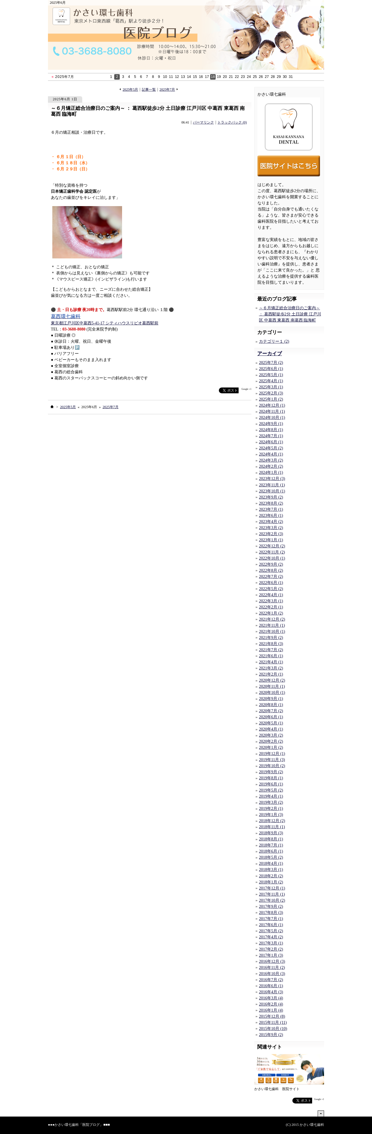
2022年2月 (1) (271, 607)
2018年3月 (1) (271, 869)
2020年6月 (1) (271, 717)
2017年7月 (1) (271, 919)
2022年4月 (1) (271, 595)
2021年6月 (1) (271, 656)
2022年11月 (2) (272, 552)
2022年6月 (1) (271, 583)
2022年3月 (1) (271, 601)
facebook (207, 390)
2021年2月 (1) (271, 674)
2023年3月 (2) (271, 528)
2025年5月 (130, 90)
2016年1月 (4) (271, 1010)
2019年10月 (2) (272, 766)
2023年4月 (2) (271, 521)
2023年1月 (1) (271, 540)
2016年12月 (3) (272, 961)
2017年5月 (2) (271, 931)
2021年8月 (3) (271, 644)
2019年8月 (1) (271, 778)
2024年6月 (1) (271, 442)
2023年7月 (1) (271, 509)
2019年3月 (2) (271, 802)
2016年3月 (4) (271, 998)
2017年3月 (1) (271, 943)
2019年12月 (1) (272, 753)
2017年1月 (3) (271, 955)
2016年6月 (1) (271, 986)
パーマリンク (203, 122)
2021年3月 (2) (271, 668)
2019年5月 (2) (271, 790)
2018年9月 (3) (271, 833)
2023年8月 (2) (271, 503)
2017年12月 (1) (272, 888)
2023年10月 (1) (272, 491)
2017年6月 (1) (271, 925)
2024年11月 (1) (272, 411)
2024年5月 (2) (271, 448)
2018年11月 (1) (272, 827)
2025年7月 (167, 90)
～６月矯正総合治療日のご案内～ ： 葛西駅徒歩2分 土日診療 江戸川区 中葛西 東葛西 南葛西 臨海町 (148, 111)
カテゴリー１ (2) (274, 341)
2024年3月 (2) (271, 460)
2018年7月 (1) (271, 845)
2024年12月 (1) (272, 405)
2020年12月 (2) (272, 680)
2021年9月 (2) (271, 637)
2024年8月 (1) (271, 430)
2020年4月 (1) (271, 729)
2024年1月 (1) (271, 472)
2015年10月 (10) (273, 1028)
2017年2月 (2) (271, 949)
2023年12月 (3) (272, 478)
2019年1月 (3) (271, 814)
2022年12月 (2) (272, 546)
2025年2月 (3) (271, 393)
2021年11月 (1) (272, 625)
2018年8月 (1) (271, 839)
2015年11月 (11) (273, 1022)
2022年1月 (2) (271, 613)
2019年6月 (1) (271, 784)
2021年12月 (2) (272, 619)
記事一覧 (149, 90)
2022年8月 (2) (271, 570)
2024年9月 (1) (271, 424)
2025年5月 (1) (271, 375)
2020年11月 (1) (272, 686)
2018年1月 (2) (271, 882)
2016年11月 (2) (272, 967)
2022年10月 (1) (272, 558)
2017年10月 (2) (272, 900)
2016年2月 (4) (271, 1004)
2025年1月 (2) (271, 399)
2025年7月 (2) (271, 362)
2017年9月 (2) (271, 906)
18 (213, 77)
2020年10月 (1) (272, 692)
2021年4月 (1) (271, 662)
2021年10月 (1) (272, 631)
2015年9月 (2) (271, 1035)
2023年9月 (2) (271, 497)
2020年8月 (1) (271, 705)
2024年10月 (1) (272, 417)
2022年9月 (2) (271, 564)
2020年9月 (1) (271, 699)
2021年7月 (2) (271, 650)
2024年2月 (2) (271, 466)
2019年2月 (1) (271, 808)
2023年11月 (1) (272, 485)
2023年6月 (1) (271, 515)
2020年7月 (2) (271, 711)
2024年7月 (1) (271, 436)
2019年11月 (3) (272, 760)
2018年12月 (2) (272, 821)
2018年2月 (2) (271, 876)
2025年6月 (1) (271, 369)
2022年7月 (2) (271, 576)
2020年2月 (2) (271, 741)
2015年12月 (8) (272, 1016)
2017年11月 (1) (272, 894)
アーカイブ (269, 353)
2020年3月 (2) (271, 735)
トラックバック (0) (232, 122)
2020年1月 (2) (271, 747)
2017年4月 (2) (271, 937)
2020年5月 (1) (271, 723)
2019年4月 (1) (271, 796)
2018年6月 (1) (271, 851)
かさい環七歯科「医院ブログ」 (78, 1125)
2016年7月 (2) (271, 980)
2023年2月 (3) (271, 534)
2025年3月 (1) (271, 387)
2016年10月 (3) (272, 974)
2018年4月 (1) (271, 863)
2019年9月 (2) (271, 772)
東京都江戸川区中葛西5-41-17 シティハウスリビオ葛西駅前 (104, 323)
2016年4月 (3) (271, 992)
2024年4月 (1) (271, 454)
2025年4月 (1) (271, 381)
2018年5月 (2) (271, 857)
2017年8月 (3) (271, 912)
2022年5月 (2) (271, 589)
